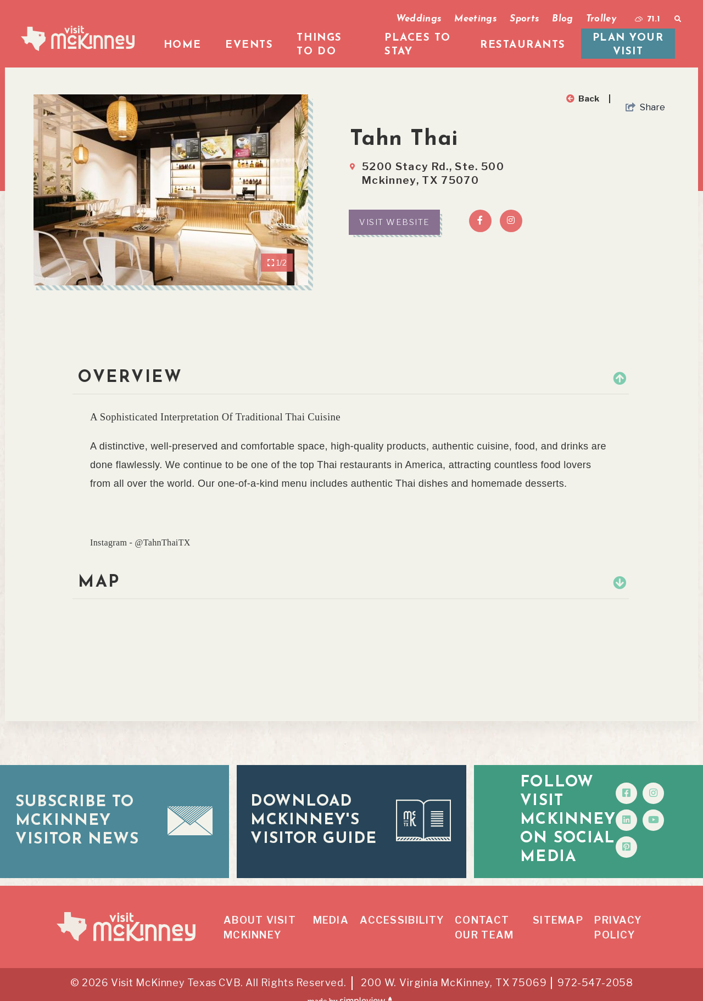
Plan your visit (628, 45)
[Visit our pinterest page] (649, 840)
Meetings (475, 19)
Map (350, 582)
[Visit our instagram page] (676, 786)
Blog (562, 19)
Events (249, 45)
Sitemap (558, 907)
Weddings (419, 19)
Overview (350, 377)
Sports (524, 19)
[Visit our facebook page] (649, 786)
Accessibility (401, 907)
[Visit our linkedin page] (649, 813)
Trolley (601, 19)
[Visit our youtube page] (676, 813)
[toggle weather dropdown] (647, 19)
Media (331, 907)
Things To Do (319, 45)
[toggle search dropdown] (678, 19)
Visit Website (394, 222)
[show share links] (645, 107)
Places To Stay (417, 45)
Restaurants (523, 45)
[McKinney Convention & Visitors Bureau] (78, 38)
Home (183, 45)
